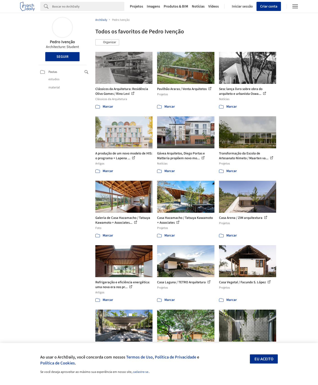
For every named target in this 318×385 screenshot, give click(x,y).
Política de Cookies (57, 363)
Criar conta (268, 6)
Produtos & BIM (176, 6)
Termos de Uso (139, 357)
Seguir (62, 56)
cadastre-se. (141, 372)
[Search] (88, 6)
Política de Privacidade (175, 357)
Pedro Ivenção (62, 42)
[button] (107, 42)
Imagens (153, 6)
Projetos (136, 6)
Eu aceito (263, 359)
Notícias (198, 6)
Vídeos (213, 6)
